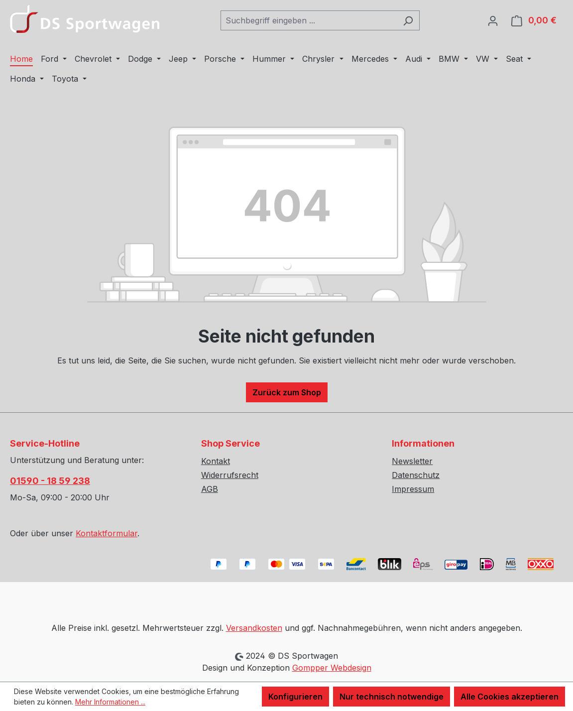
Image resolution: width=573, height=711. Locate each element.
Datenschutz (416, 475)
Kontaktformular (106, 533)
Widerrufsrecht (229, 475)
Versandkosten (254, 628)
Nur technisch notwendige (392, 697)
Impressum (413, 489)
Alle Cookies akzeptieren (509, 697)
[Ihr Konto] (493, 20)
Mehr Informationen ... (110, 702)
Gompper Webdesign (331, 668)
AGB (209, 489)
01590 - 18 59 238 (50, 480)
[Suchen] (408, 20)
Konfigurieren (295, 697)
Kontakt (215, 461)
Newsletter (412, 461)
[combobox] (309, 20)
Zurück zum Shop (286, 392)
